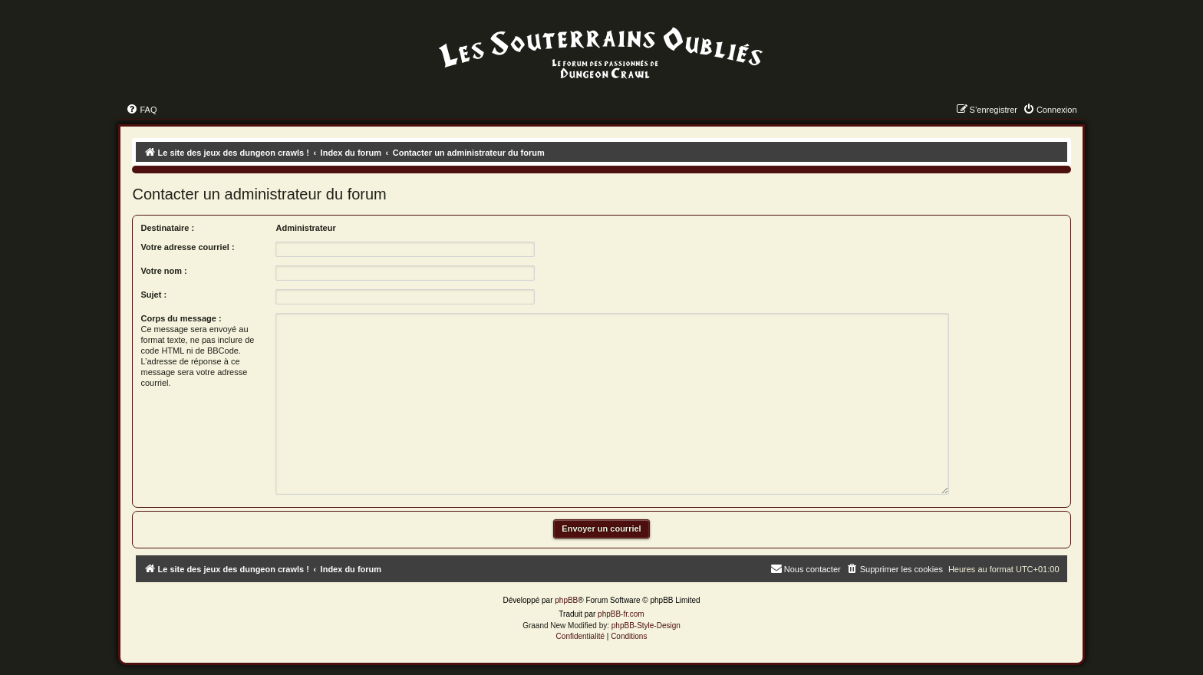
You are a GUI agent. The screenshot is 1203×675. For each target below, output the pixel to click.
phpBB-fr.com (621, 614)
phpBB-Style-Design (646, 625)
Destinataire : (167, 227)
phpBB (566, 600)
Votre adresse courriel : (187, 247)
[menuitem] (141, 109)
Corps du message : (180, 318)
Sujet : (153, 294)
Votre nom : (163, 270)
